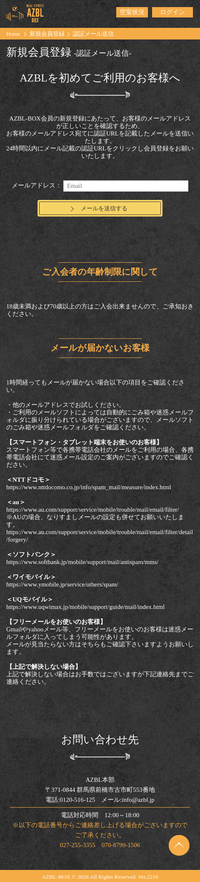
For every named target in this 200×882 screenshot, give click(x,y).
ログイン (172, 12)
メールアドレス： (37, 185)
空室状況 (132, 12)
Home (13, 34)
